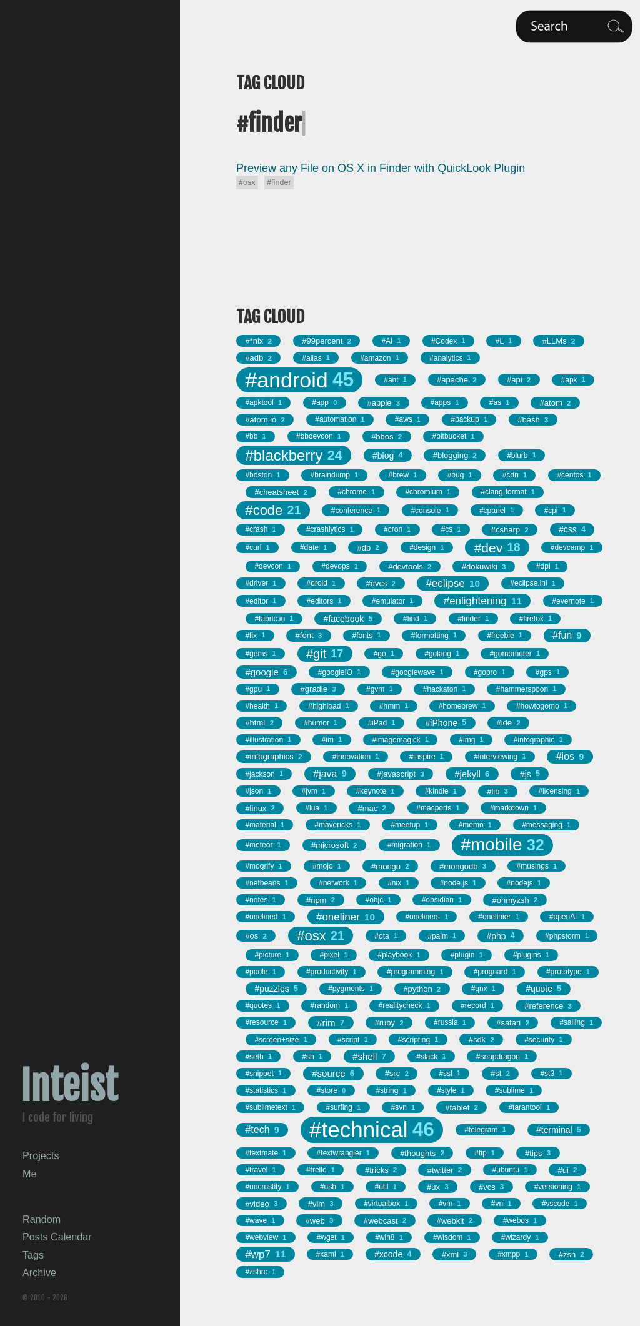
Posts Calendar (57, 1236)
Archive (39, 1272)
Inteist (69, 1086)
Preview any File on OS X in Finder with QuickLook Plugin (380, 168)
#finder (279, 182)
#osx (247, 182)
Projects (40, 1155)
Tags (33, 1254)
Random (41, 1219)
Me (29, 1173)
